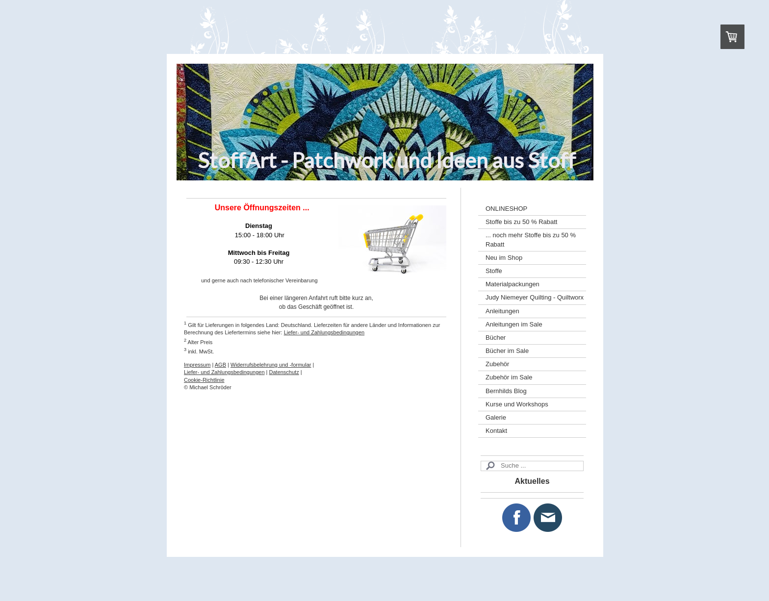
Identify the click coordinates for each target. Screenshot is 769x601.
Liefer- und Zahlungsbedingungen (324, 332)
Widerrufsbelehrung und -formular (271, 365)
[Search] (532, 466)
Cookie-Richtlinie (204, 380)
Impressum (197, 365)
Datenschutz (284, 372)
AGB (220, 365)
